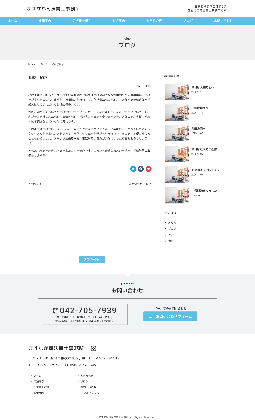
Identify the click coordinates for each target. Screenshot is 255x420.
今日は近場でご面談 (204, 149)
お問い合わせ (223, 21)
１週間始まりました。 (205, 191)
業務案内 (45, 21)
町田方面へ (198, 128)
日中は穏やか (199, 108)
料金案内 (119, 21)
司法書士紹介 (81, 21)
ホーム (12, 21)
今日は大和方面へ (202, 87)
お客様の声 (154, 21)
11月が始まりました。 (205, 170)
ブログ (188, 21)
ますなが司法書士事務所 (53, 8)
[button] (133, 169)
